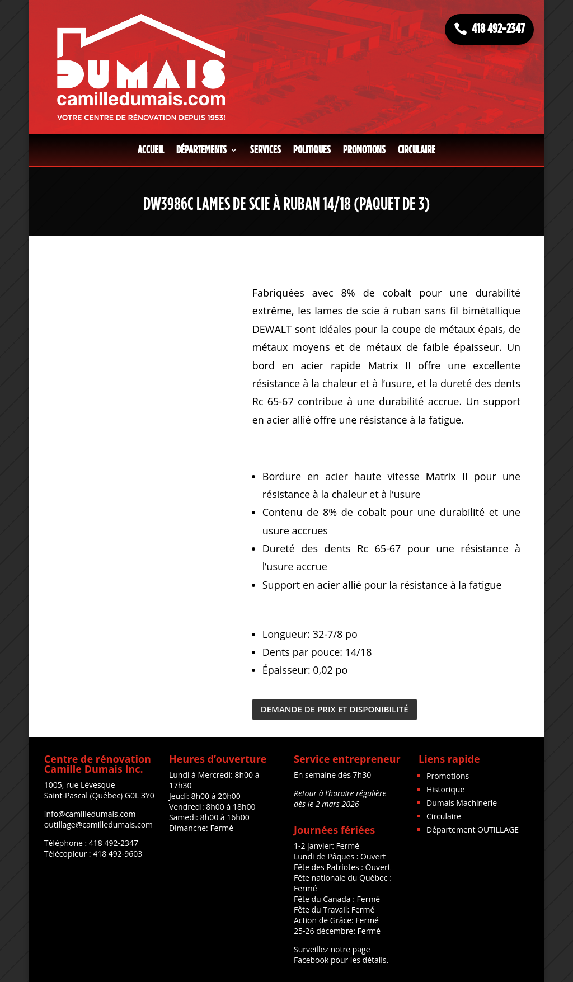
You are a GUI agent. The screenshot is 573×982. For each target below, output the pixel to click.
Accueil (151, 150)
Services (265, 150)
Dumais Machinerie (461, 802)
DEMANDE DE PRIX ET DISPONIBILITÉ (334, 709)
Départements (201, 150)
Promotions (364, 150)
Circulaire (416, 150)
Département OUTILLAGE (472, 829)
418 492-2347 (498, 29)
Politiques (312, 150)
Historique (445, 789)
